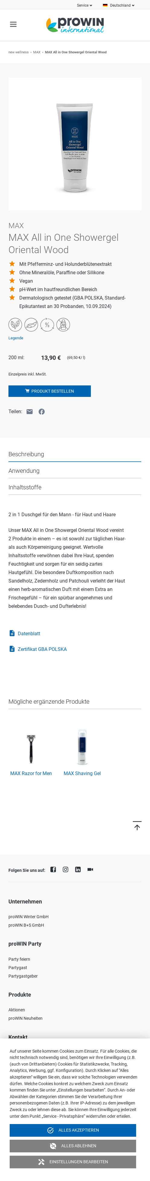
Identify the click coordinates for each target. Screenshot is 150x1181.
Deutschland (120, 5)
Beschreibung (26, 454)
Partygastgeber (23, 976)
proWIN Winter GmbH (28, 916)
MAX (36, 52)
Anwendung (24, 470)
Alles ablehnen (72, 1146)
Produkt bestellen (52, 391)
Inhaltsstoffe (24, 487)
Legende (15, 338)
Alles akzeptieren (73, 1130)
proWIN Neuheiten (25, 1018)
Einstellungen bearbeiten (73, 1162)
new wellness (18, 52)
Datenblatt (24, 634)
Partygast (17, 967)
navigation (13, 24)
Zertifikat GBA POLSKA (37, 649)
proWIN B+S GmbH (26, 925)
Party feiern (19, 959)
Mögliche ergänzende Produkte (48, 701)
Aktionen (16, 1009)
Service (82, 5)
